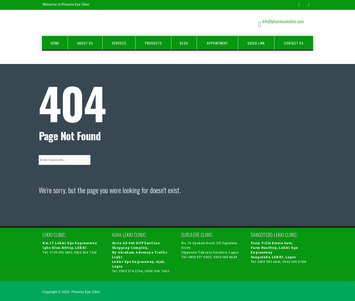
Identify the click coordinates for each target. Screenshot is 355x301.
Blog (184, 43)
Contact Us (293, 43)
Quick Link (256, 43)
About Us (85, 43)
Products (153, 43)
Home (55, 43)
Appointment (217, 43)
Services (119, 43)
